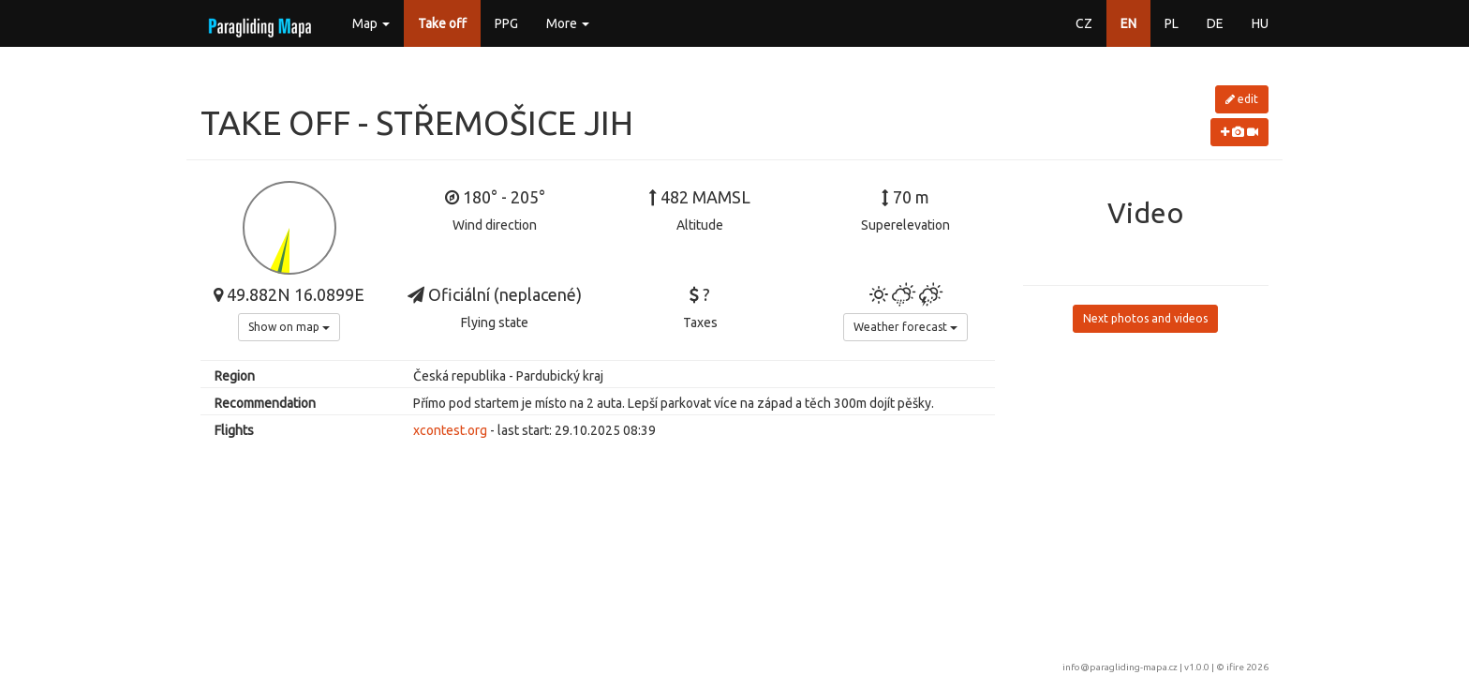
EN (1128, 23)
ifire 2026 (1247, 667)
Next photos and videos (1145, 318)
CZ (1084, 23)
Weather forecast (905, 327)
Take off (442, 23)
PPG (506, 23)
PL (1172, 23)
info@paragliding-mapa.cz (1120, 667)
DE (1215, 23)
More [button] (567, 23)
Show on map (289, 327)
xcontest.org (450, 430)
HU (1260, 23)
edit (1241, 99)
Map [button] (371, 23)
